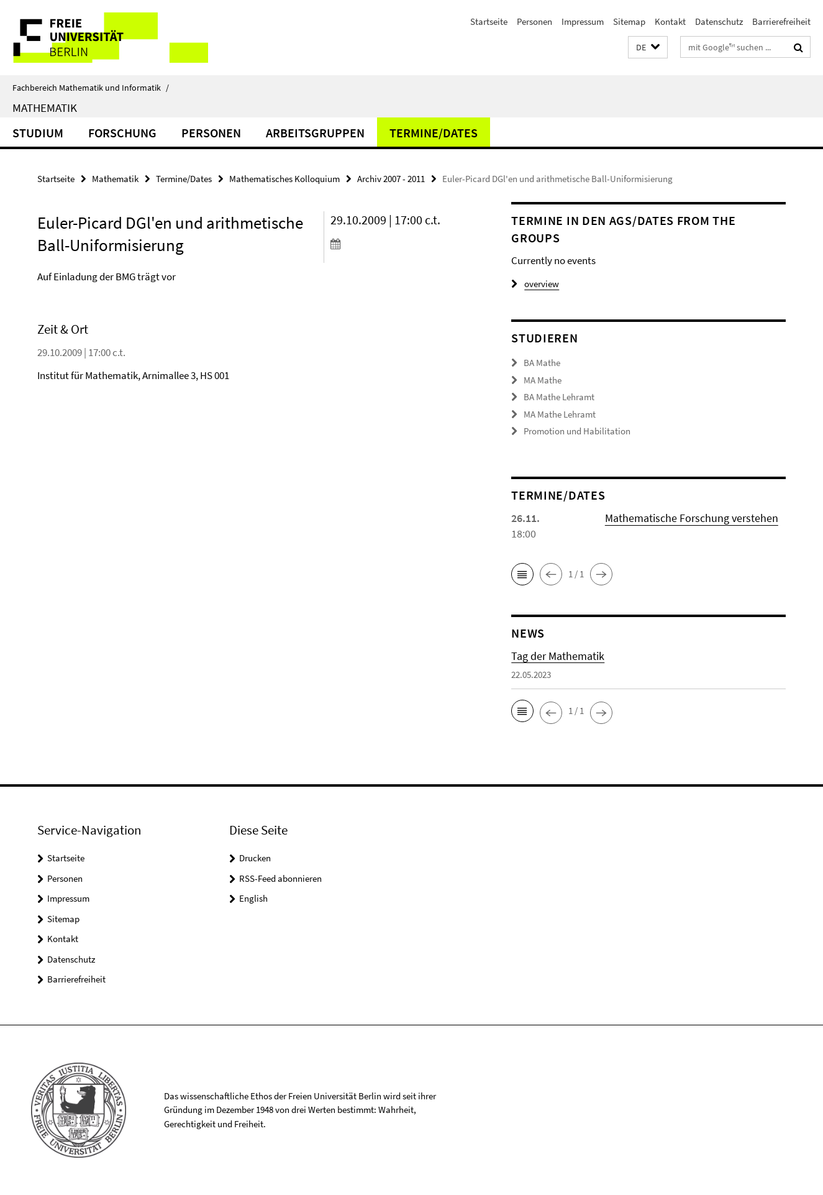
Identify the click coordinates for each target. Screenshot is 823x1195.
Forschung (122, 132)
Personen (534, 21)
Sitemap (629, 21)
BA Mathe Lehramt (559, 397)
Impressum (583, 21)
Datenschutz (719, 21)
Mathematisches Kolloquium (284, 179)
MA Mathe (543, 380)
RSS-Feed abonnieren (280, 878)
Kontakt (670, 21)
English (253, 898)
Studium (37, 132)
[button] (648, 47)
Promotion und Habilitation (577, 431)
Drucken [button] (255, 858)
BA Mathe (542, 363)
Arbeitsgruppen (315, 132)
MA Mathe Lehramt (560, 414)
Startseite (488, 21)
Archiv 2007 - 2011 (391, 179)
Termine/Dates (433, 132)
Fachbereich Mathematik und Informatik (90, 87)
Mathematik (44, 107)
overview (535, 284)
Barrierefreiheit (781, 21)
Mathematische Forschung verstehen (691, 518)
